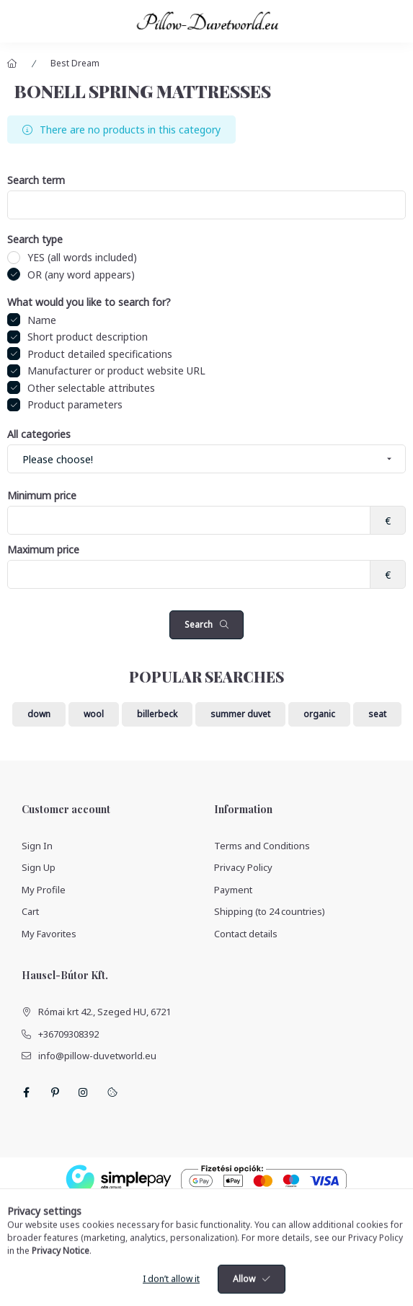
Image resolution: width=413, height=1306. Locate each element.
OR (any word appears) (81, 274)
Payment (233, 889)
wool (94, 714)
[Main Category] (12, 63)
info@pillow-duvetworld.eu (97, 1055)
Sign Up (38, 867)
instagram (83, 1092)
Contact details (245, 933)
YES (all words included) (82, 257)
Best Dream (74, 63)
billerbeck (157, 714)
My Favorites (49, 933)
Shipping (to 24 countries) (269, 911)
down (38, 714)
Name (41, 320)
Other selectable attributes (91, 388)
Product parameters (75, 404)
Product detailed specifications (99, 354)
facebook (26, 1092)
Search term (36, 181)
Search (199, 624)
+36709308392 (68, 1033)
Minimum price (41, 496)
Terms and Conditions (262, 845)
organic (319, 714)
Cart (30, 911)
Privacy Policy (243, 867)
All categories (39, 435)
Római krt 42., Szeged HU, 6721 (104, 1011)
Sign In (37, 845)
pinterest (54, 1092)
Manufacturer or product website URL (116, 370)
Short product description (87, 336)
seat (377, 714)
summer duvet (240, 714)
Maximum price (43, 550)
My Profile (44, 889)
